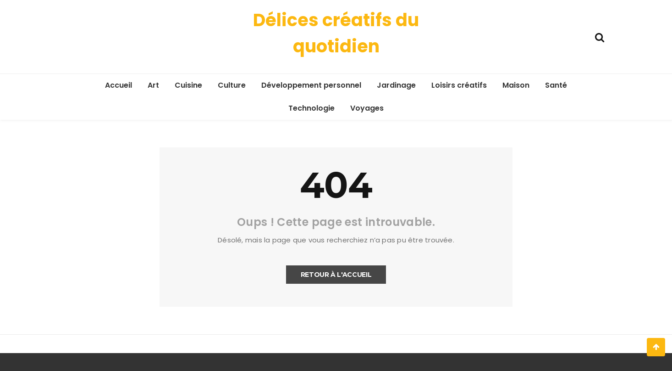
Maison (515, 85)
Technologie (311, 108)
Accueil (118, 85)
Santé (556, 85)
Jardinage (396, 85)
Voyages (367, 108)
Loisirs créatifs (459, 85)
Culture (232, 85)
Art (153, 85)
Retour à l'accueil (336, 274)
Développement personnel (311, 85)
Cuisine (188, 85)
